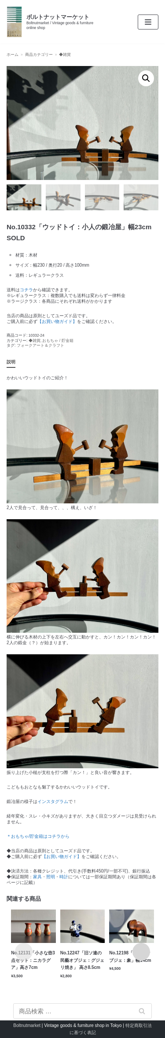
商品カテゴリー (39, 54)
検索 (142, 1011)
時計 (63, 876)
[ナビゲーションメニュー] (148, 22)
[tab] (11, 362)
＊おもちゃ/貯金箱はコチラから (38, 836)
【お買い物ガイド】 (57, 321)
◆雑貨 (65, 54)
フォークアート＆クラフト (40, 345)
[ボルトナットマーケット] (55, 21)
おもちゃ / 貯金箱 (57, 340)
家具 (37, 876)
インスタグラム (52, 801)
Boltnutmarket (26, 1025)
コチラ (26, 289)
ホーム (12, 54)
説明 (11, 361)
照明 (50, 876)
